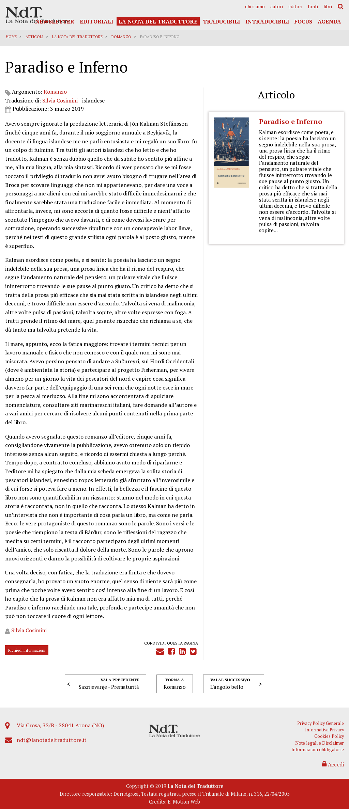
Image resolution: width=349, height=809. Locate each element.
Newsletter (54, 21)
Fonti (313, 6)
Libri (327, 6)
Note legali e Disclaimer (319, 743)
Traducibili (221, 21)
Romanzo (121, 36)
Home (11, 36)
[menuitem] (255, 6)
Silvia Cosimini (60, 100)
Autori (276, 6)
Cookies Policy (329, 736)
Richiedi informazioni (26, 650)
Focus (303, 21)
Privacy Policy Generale (320, 723)
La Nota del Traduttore (158, 21)
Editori (295, 6)
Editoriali (96, 21)
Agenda (329, 21)
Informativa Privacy (324, 730)
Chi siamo (255, 6)
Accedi (333, 764)
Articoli (34, 36)
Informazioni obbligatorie (317, 749)
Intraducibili (267, 21)
